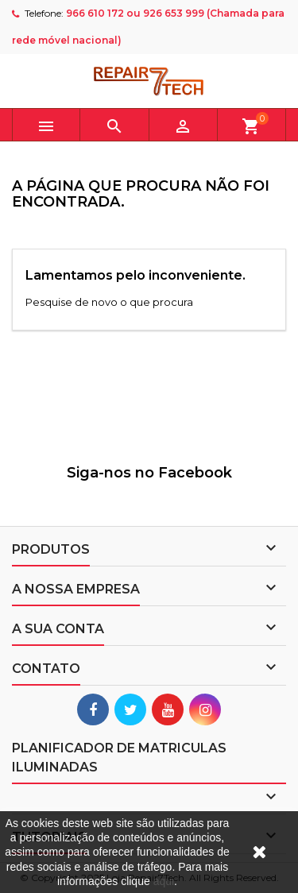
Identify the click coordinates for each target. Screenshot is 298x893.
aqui (163, 881)
